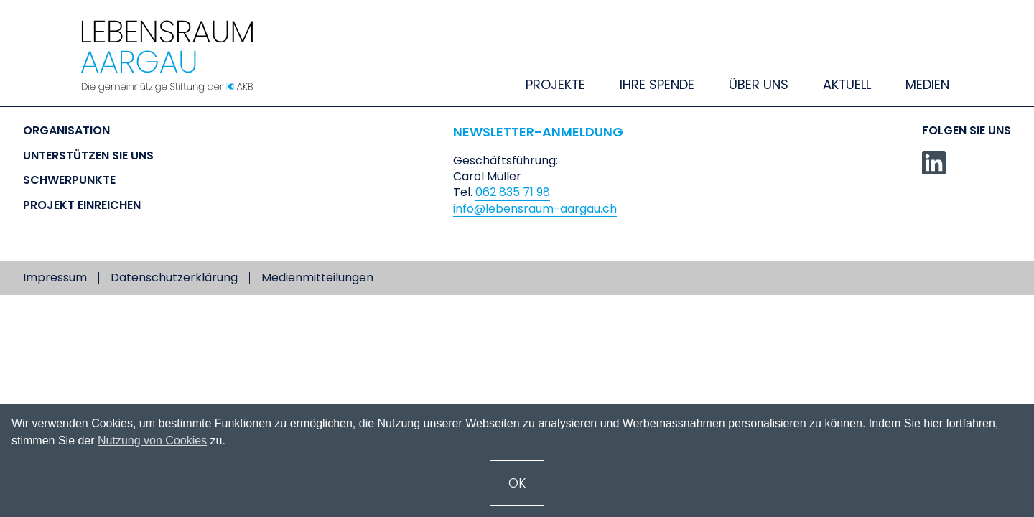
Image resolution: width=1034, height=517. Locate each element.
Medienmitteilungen (317, 278)
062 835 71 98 (512, 192)
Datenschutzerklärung (174, 278)
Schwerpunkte (69, 180)
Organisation (66, 131)
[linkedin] (934, 162)
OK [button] (517, 483)
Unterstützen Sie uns (88, 156)
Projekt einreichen (82, 205)
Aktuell (847, 84)
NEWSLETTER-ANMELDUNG (538, 132)
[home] (181, 56)
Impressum (55, 278)
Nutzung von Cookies (152, 440)
